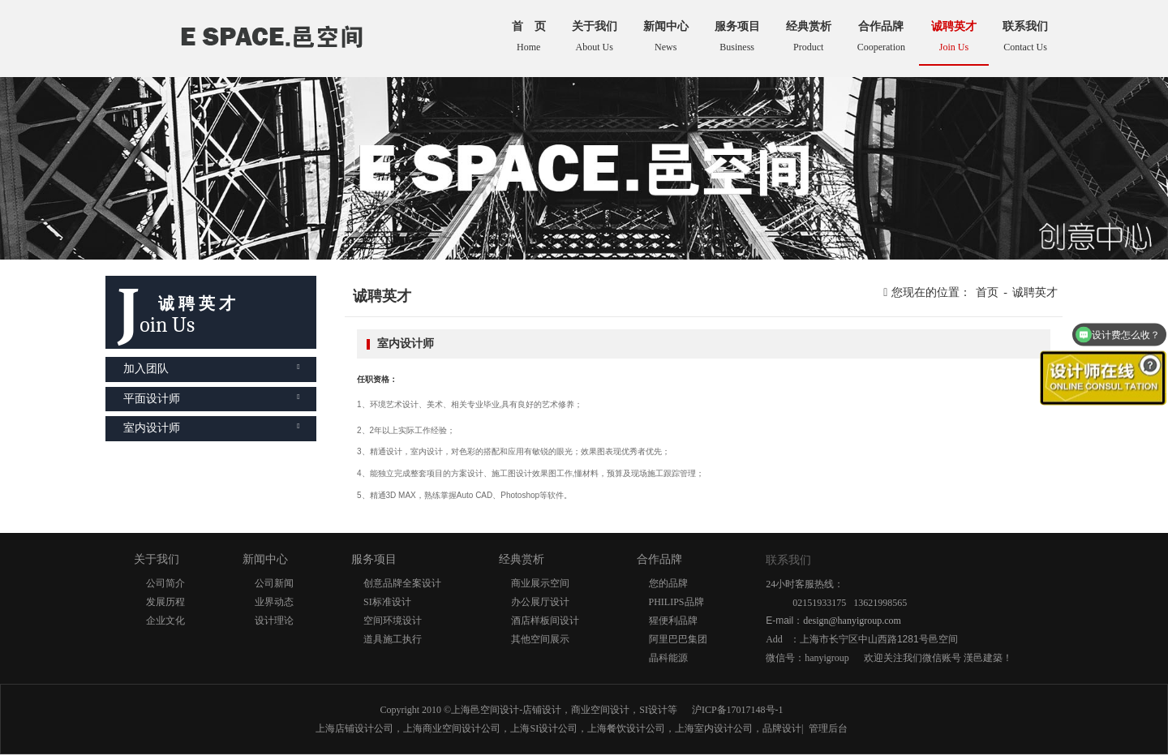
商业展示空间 (540, 583)
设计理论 (274, 620)
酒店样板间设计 (545, 620)
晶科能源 (668, 658)
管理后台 (828, 728)
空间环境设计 (392, 620)
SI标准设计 (387, 602)
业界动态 (274, 602)
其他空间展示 (540, 639)
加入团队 (211, 369)
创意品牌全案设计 (402, 583)
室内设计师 (211, 428)
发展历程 (165, 602)
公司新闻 (274, 583)
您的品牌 (668, 583)
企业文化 (165, 620)
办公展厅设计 (540, 602)
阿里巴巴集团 (678, 639)
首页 (987, 292)
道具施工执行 (392, 639)
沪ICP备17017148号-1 (738, 709)
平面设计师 (211, 399)
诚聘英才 (1035, 292)
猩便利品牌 (673, 620)
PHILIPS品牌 (676, 602)
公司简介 (165, 583)
